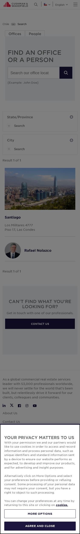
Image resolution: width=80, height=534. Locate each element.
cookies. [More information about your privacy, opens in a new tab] (62, 505)
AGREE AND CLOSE (40, 526)
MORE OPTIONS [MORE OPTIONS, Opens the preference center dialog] (40, 513)
